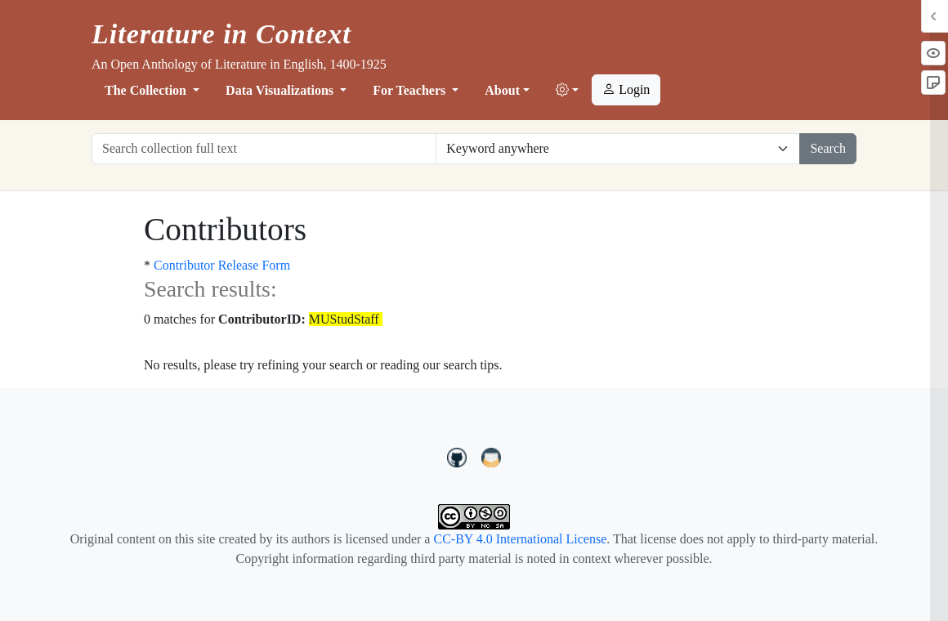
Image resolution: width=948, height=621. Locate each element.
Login (626, 89)
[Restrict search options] (618, 148)
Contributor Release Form (222, 265)
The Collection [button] (147, 90)
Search (828, 148)
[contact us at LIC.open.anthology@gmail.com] (491, 455)
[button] (567, 90)
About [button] (502, 90)
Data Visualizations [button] (281, 90)
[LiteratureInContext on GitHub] (459, 455)
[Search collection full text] (264, 148)
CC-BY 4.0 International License (519, 539)
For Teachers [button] (411, 90)
